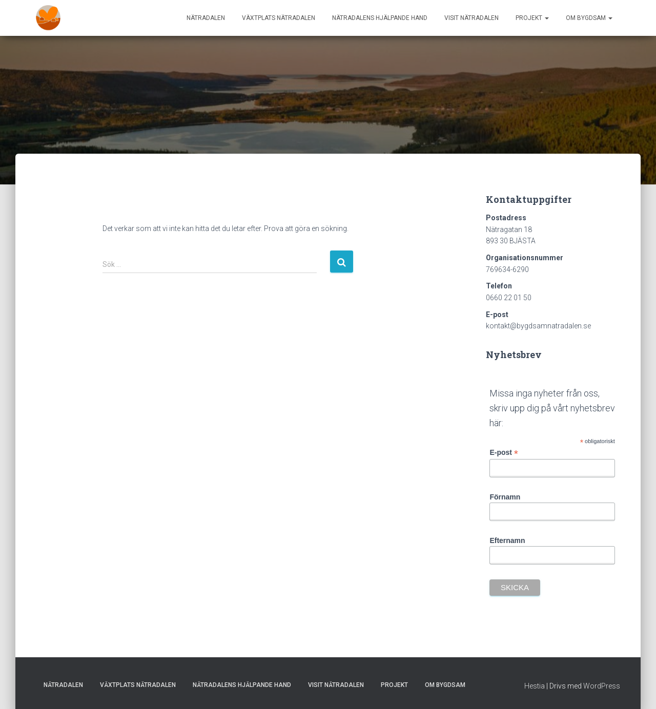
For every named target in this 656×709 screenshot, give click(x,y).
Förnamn (504, 497)
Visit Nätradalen (471, 18)
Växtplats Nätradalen (278, 18)
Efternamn (507, 540)
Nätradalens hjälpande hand (379, 18)
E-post (503, 452)
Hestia (534, 686)
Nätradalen (206, 18)
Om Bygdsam (589, 18)
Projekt (532, 18)
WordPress (601, 686)
